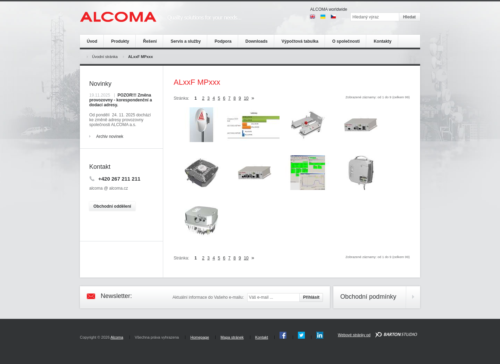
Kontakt (261, 337)
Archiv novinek (109, 136)
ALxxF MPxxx (140, 57)
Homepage (199, 337)
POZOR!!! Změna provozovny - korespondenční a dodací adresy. (120, 100)
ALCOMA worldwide (328, 9)
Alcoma (116, 337)
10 (246, 98)
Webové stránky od (354, 335)
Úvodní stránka (105, 57)
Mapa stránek (232, 337)
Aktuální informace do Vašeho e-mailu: (208, 297)
